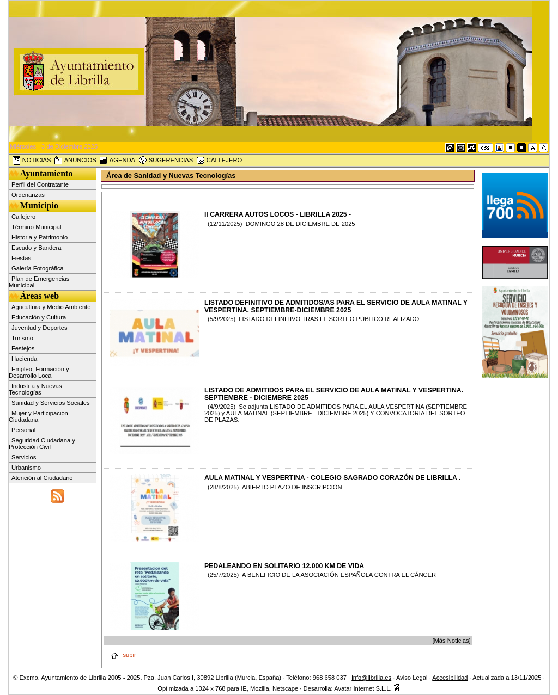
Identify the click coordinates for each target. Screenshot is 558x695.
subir (123, 654)
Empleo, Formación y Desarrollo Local (39, 372)
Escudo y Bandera (36, 247)
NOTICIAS (31, 160)
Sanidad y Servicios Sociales (50, 402)
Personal (23, 430)
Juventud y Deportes (39, 327)
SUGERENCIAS (165, 160)
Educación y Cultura (38, 317)
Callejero (23, 216)
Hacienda (24, 358)
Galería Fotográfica (37, 268)
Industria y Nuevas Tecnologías (35, 389)
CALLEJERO (219, 160)
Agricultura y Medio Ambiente (51, 307)
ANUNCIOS (75, 160)
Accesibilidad (450, 677)
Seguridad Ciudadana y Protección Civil (42, 443)
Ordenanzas (28, 195)
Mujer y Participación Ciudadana (38, 416)
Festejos (22, 348)
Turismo (22, 338)
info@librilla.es (371, 677)
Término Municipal (36, 227)
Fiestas (21, 258)
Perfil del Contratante (40, 184)
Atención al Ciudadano (42, 478)
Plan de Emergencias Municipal (39, 281)
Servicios (23, 457)
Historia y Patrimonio (39, 237)
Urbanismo (26, 467)
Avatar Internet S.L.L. (367, 688)
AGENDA (117, 160)
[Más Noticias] (451, 640)
